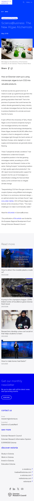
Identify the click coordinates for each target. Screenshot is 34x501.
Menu (28, 2)
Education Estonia (8, 464)
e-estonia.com (25, 475)
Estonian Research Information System (16, 439)
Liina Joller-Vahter (7, 201)
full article (11, 212)
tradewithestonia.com (23, 472)
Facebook (10, 489)
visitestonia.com (25, 478)
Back (4, 11)
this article (17, 218)
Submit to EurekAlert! (9, 425)
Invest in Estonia (7, 461)
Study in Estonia (7, 454)
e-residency (26, 469)
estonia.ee (27, 482)
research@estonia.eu (9, 419)
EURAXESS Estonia (8, 443)
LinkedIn (14, 489)
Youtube (22, 489)
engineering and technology (9, 18)
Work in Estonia (7, 457)
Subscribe (6, 397)
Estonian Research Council (11, 436)
